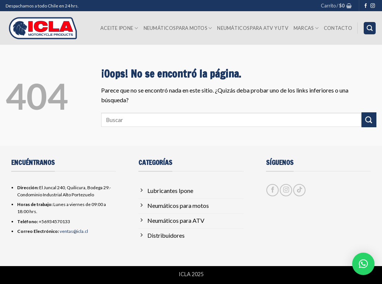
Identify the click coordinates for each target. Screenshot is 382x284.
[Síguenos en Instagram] (372, 6)
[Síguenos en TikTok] (299, 190)
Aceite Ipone (119, 28)
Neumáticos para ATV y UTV (252, 28)
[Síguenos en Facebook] (365, 6)
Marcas (306, 28)
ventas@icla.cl (74, 231)
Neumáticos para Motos (178, 28)
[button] (336, 5)
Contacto (338, 28)
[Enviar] (368, 119)
